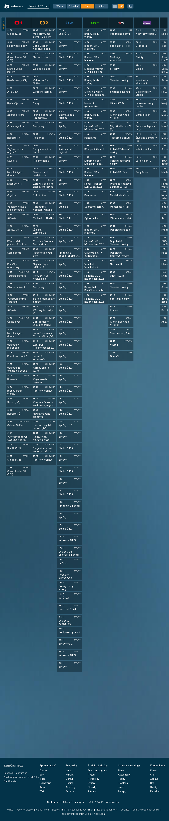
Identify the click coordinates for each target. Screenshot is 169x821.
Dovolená (123, 783)
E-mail (153, 770)
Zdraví (69, 779)
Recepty (122, 791)
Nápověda (99, 814)
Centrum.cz (53, 802)
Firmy (121, 770)
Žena (68, 770)
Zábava (154, 779)
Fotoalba (154, 791)
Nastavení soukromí (106, 809)
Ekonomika (45, 783)
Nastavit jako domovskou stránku (21, 777)
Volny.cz (79, 802)
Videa (43, 779)
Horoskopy (93, 779)
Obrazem (71, 791)
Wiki (42, 791)
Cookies (125, 809)
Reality (121, 779)
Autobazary (124, 774)
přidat (3, 24)
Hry (152, 783)
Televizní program (97, 770)
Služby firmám (59, 809)
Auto (42, 787)
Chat (152, 774)
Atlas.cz (67, 802)
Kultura (70, 774)
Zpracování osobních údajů (76, 814)
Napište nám (10, 781)
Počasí (91, 774)
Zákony (92, 791)
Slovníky (92, 787)
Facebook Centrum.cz (15, 773)
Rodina (69, 783)
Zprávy (43, 770)
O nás (10, 809)
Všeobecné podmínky (81, 809)
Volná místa (42, 809)
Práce (121, 787)
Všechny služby (25, 809)
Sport (42, 774)
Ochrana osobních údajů (145, 809)
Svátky (91, 783)
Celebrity (70, 787)
